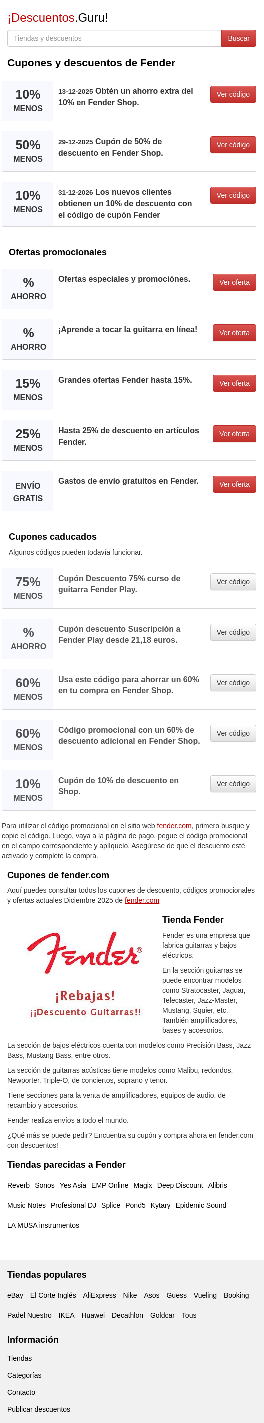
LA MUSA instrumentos (44, 1225)
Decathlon (128, 1315)
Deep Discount (181, 1185)
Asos (152, 1295)
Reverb (19, 1185)
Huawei (93, 1315)
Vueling (205, 1295)
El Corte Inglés (53, 1295)
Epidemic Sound (201, 1205)
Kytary (161, 1205)
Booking (237, 1295)
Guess (176, 1295)
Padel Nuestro (30, 1315)
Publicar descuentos (39, 1409)
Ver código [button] (233, 94)
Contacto (22, 1392)
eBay (16, 1295)
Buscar (239, 38)
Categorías (25, 1375)
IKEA (67, 1315)
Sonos (45, 1185)
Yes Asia (73, 1185)
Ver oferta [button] (235, 282)
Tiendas (20, 1358)
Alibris (218, 1185)
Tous (189, 1315)
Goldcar (162, 1315)
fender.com (175, 826)
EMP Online (110, 1185)
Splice (111, 1205)
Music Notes (27, 1205)
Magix (143, 1185)
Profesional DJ (73, 1205)
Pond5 (136, 1205)
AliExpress (100, 1295)
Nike (131, 1295)
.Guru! (58, 17)
